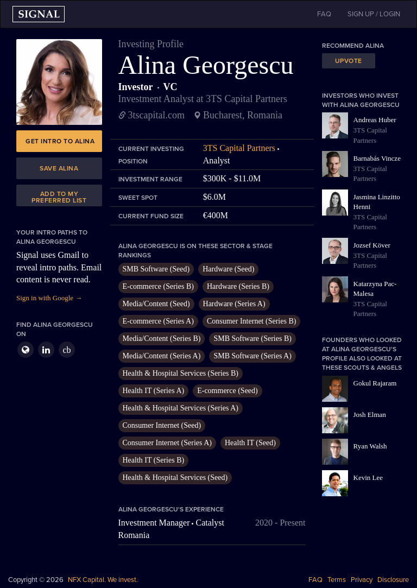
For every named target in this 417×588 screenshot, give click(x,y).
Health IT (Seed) (250, 443)
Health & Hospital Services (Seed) (175, 477)
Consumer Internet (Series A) (167, 443)
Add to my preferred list (58, 197)
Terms (336, 580)
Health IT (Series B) (154, 460)
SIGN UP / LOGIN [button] (374, 14)
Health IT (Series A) (154, 391)
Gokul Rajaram (375, 383)
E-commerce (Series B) (158, 286)
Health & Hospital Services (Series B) (180, 373)
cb (66, 350)
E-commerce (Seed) (227, 391)
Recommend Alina (353, 45)
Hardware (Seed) (228, 269)
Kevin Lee (368, 477)
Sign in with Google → (49, 298)
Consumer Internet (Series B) (251, 321)
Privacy (361, 580)
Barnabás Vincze (377, 158)
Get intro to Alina (60, 141)
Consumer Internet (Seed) (162, 425)
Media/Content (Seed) (156, 304)
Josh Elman (369, 414)
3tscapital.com (156, 115)
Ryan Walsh (370, 446)
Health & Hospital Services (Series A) (180, 408)
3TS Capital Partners (239, 148)
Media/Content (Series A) (162, 356)
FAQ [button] (324, 14)
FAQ (315, 580)
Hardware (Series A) (234, 304)
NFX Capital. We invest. (103, 580)
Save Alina (59, 168)
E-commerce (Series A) (158, 321)
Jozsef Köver (371, 245)
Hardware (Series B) (238, 286)
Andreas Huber (374, 120)
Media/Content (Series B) (162, 338)
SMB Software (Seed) (156, 269)
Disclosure (393, 580)
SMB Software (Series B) (252, 338)
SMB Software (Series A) (252, 356)
